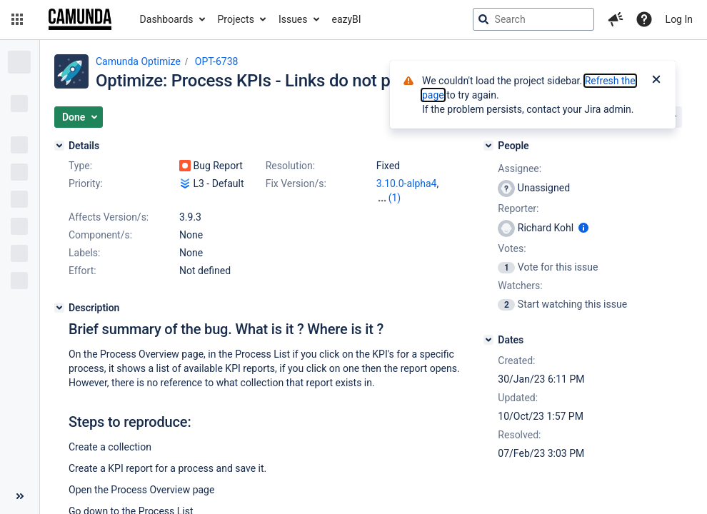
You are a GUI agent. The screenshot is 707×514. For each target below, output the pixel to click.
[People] (488, 146)
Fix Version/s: (296, 183)
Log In (679, 19)
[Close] (656, 81)
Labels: (84, 252)
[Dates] (488, 340)
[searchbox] (533, 19)
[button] (17, 19)
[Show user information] (583, 227)
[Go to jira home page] (80, 19)
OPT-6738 (217, 61)
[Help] (644, 19)
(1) (394, 197)
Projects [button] (236, 19)
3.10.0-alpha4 (406, 183)
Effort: (82, 270)
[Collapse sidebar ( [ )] (19, 496)
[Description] (59, 308)
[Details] (59, 146)
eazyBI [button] (346, 19)
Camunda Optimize (138, 61)
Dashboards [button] (167, 19)
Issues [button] (293, 19)
